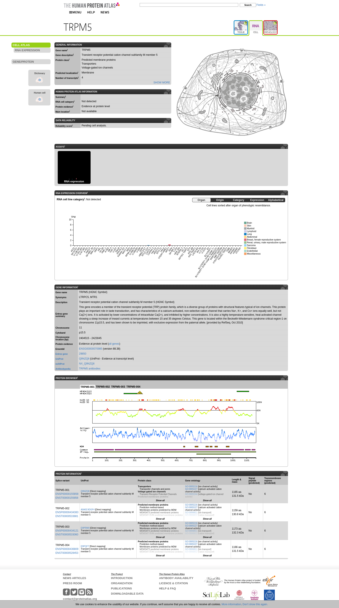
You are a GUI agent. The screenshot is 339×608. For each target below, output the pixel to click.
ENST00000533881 (67, 516)
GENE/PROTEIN (23, 61)
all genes (114, 343)
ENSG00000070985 (90, 348)
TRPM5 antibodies (90, 368)
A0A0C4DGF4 (88, 509)
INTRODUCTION (122, 578)
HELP (91, 12)
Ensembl (60, 349)
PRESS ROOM (72, 583)
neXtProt (60, 364)
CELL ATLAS (21, 45)
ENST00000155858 (67, 497)
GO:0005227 (191, 489)
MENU (75, 12)
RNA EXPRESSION (27, 50)
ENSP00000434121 (67, 530)
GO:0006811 (191, 512)
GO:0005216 (191, 486)
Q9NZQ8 (84, 358)
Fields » (260, 4)
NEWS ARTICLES (74, 578)
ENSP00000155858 (67, 493)
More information (231, 604)
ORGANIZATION (121, 583)
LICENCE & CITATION (173, 583)
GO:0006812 (191, 515)
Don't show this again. (255, 604)
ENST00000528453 (67, 552)
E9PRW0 (85, 528)
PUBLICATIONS (121, 588)
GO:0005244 (191, 494)
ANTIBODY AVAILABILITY (176, 578)
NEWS (105, 12)
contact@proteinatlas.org (80, 598)
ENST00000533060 (67, 534)
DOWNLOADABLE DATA (127, 593)
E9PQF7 (85, 546)
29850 (82, 353)
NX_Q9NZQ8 (86, 363)
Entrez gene (62, 354)
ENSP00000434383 (67, 512)
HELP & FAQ (167, 588)
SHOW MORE (162, 82)
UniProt (59, 359)
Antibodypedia (63, 369)
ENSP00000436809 (67, 549)
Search (247, 5)
